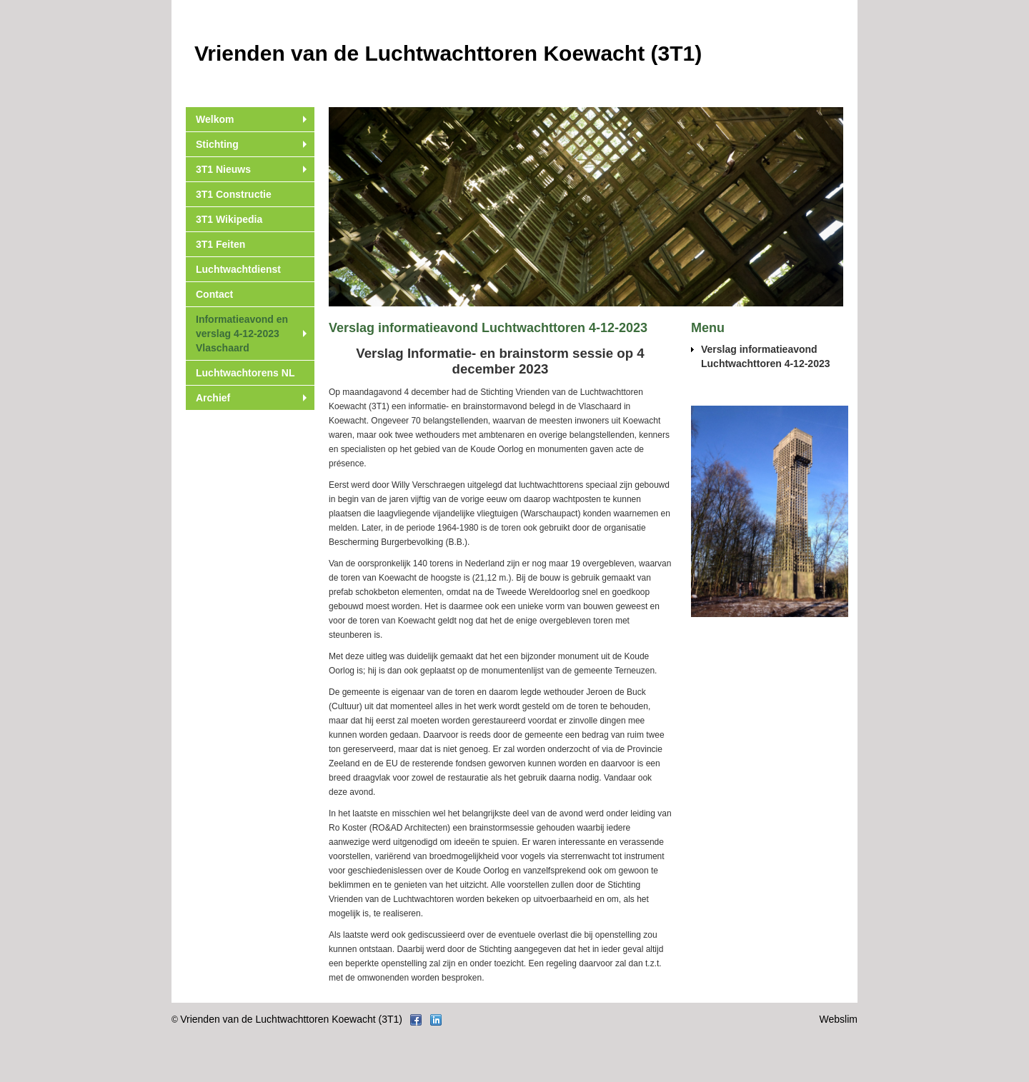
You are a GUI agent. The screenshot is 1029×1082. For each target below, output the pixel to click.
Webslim (839, 1019)
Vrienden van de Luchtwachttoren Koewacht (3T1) (291, 1019)
